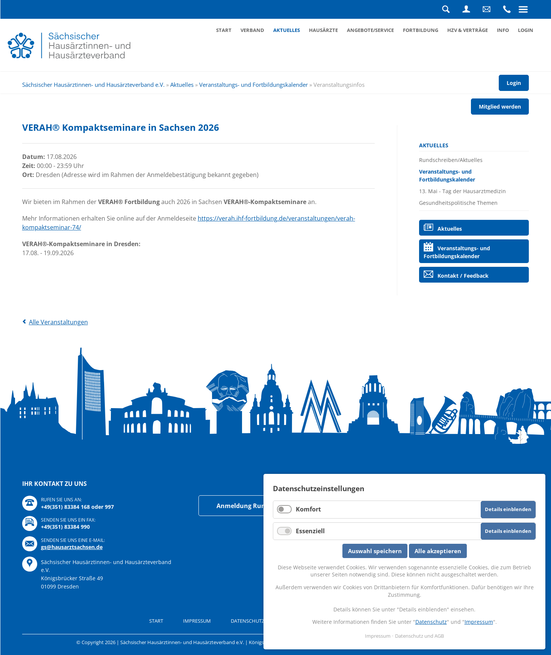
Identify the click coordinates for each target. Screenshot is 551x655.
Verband (252, 30)
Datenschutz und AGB (258, 620)
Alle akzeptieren (438, 551)
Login (466, 9)
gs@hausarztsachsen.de (72, 547)
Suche (445, 9)
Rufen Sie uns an (506, 9)
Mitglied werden (500, 106)
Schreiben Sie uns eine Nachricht (486, 9)
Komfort (308, 509)
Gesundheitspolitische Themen (458, 202)
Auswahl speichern (375, 551)
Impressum (197, 620)
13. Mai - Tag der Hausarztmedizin (462, 191)
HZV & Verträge (467, 30)
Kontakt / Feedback (463, 275)
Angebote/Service (370, 30)
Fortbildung (420, 30)
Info (503, 30)
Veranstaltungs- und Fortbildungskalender (253, 84)
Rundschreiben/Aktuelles (451, 159)
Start (224, 30)
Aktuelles (286, 30)
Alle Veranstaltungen (58, 322)
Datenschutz (431, 621)
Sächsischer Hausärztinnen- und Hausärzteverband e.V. (93, 84)
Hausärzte (323, 30)
